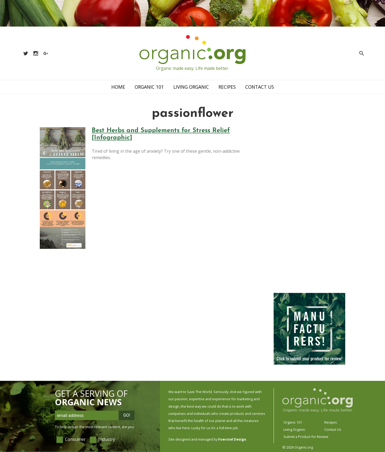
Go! (126, 415)
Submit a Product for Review (305, 436)
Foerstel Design (232, 439)
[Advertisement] (309, 207)
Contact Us (259, 87)
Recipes (227, 87)
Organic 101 (149, 87)
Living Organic (191, 87)
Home (118, 87)
